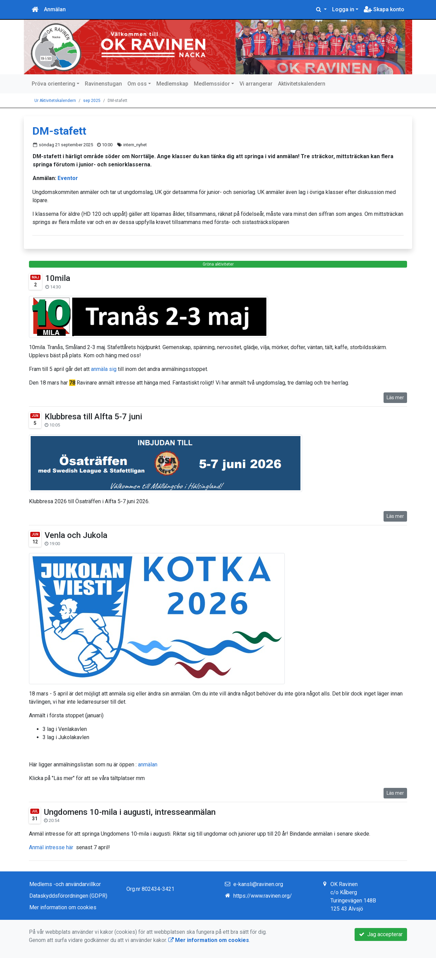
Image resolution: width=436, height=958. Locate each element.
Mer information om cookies (62, 907)
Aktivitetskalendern (301, 83)
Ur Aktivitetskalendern (55, 100)
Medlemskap (172, 83)
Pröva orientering (53, 83)
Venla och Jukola (76, 535)
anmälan (147, 764)
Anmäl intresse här (52, 847)
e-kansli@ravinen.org (258, 884)
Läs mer (395, 397)
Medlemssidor (212, 83)
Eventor (68, 178)
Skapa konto (384, 9)
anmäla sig (103, 369)
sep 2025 (91, 100)
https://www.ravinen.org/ (262, 896)
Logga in (343, 9)
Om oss (137, 83)
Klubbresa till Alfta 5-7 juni (93, 416)
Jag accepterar (381, 934)
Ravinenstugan (103, 83)
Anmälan (55, 9)
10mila (57, 278)
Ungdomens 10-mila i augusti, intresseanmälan (130, 812)
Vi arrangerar (255, 83)
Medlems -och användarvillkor (65, 884)
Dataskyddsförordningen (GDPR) (68, 896)
